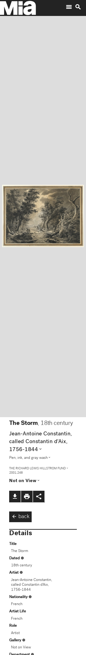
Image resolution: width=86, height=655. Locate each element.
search (78, 7)
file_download (14, 496)
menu (68, 7)
